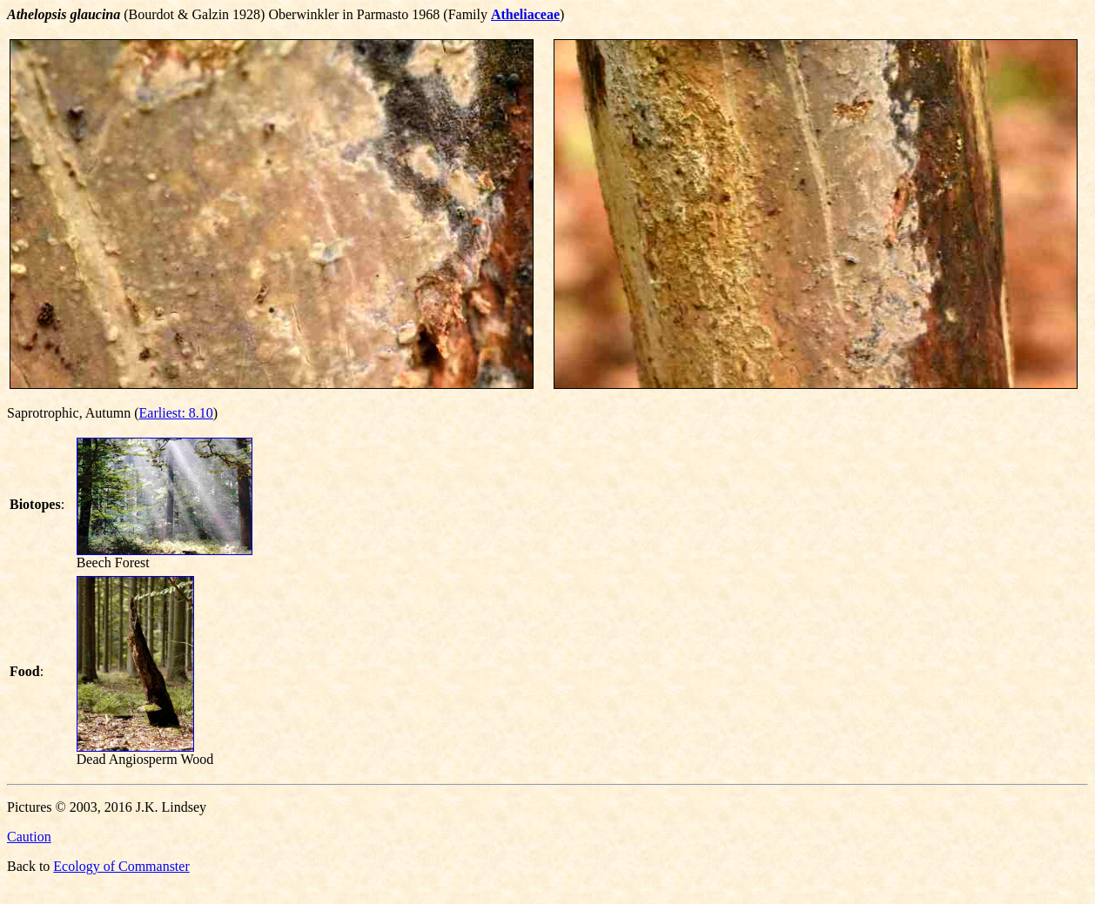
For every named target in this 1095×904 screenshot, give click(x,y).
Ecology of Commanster (121, 866)
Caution (29, 836)
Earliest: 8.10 (176, 412)
